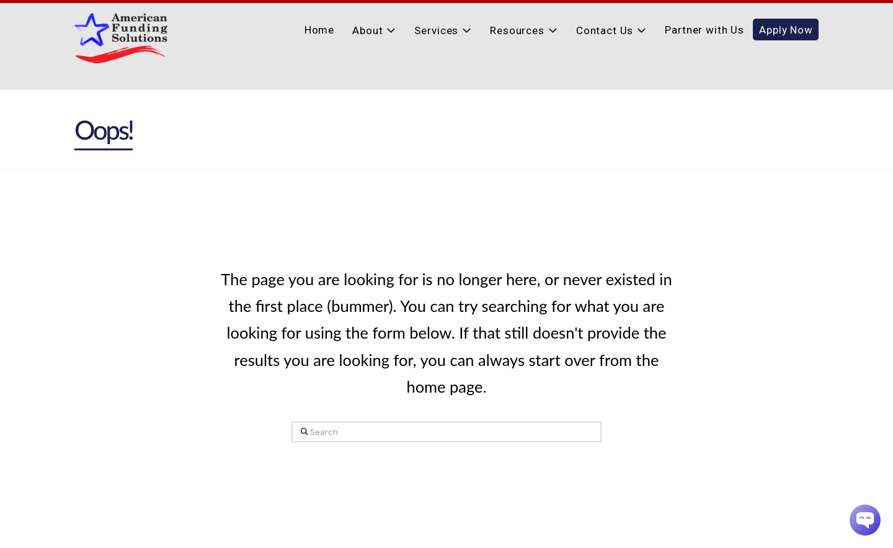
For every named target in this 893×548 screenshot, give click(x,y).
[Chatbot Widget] (865, 520)
